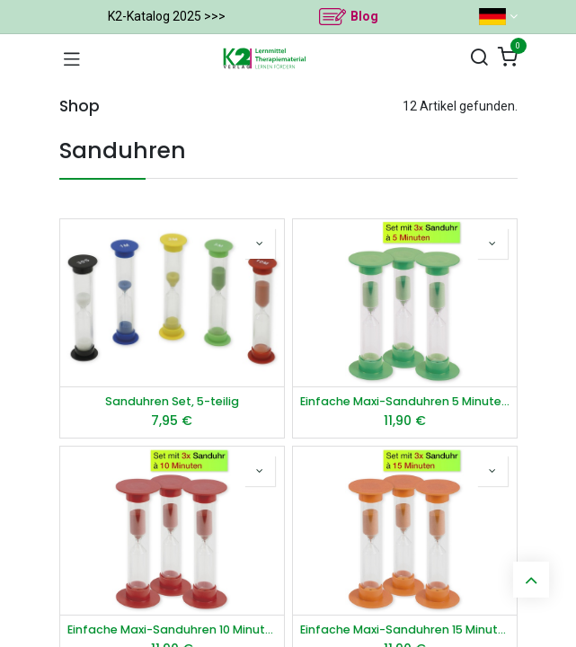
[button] (259, 243)
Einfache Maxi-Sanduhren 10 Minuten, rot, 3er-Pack (172, 629)
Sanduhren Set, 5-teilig (172, 401)
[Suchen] (479, 58)
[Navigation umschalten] (71, 58)
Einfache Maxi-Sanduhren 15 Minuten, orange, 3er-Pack (405, 629)
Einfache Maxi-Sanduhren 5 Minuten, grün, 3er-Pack (405, 401)
